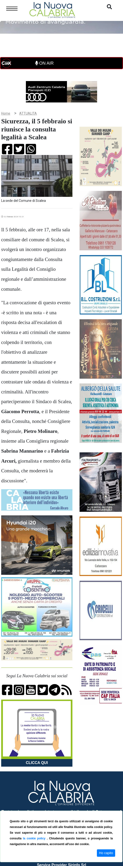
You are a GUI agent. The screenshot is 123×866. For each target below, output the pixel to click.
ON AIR (44, 63)
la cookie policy (35, 838)
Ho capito (106, 853)
